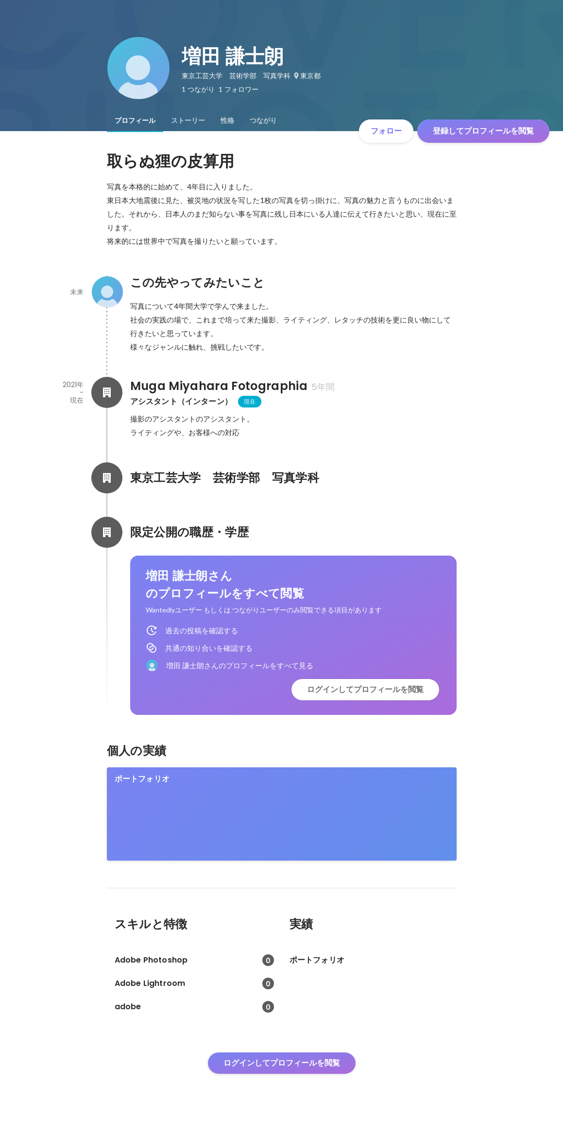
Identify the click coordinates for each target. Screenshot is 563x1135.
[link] (282, 814)
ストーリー (188, 120)
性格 (227, 120)
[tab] (135, 120)
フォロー (386, 130)
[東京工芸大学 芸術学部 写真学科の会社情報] (106, 477)
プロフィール (135, 120)
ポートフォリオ (142, 778)
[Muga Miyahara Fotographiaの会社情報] (106, 392)
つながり (263, 120)
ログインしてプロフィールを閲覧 (365, 689)
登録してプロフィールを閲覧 (483, 130)
